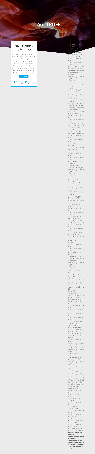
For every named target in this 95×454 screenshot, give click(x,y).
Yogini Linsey (20, 82)
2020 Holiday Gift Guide (23, 48)
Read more (24, 76)
